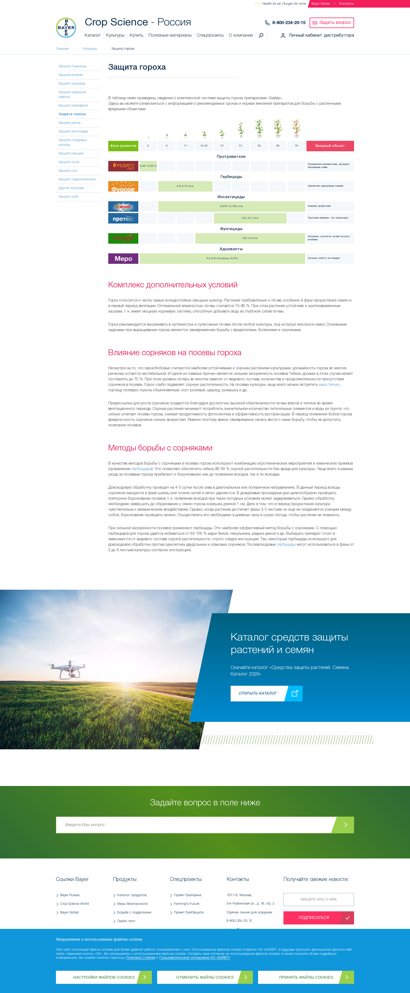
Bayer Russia (69, 895)
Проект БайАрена (187, 895)
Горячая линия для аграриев (252, 918)
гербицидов (141, 469)
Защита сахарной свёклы (72, 94)
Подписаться (313, 918)
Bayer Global (320, 3)
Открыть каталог (257, 693)
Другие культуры (71, 188)
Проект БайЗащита (189, 912)
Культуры (115, 35)
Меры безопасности (132, 903)
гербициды (286, 544)
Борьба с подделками (134, 912)
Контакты (346, 3)
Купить (136, 35)
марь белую (329, 385)
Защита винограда (73, 131)
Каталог (93, 35)
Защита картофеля (73, 105)
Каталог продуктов (132, 895)
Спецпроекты (210, 35)
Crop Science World (74, 903)
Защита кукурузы (72, 83)
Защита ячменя (71, 75)
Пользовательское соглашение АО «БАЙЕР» (194, 957)
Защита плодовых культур (73, 142)
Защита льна (69, 162)
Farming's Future (186, 903)
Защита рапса (70, 122)
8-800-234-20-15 (288, 23)
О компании (241, 35)
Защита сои (68, 170)
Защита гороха (72, 114)
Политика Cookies (140, 957)
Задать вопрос (335, 23)
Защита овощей (71, 153)
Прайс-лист (126, 921)
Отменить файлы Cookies (205, 977)
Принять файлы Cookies (306, 977)
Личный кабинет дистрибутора (321, 35)
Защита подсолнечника (77, 179)
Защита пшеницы (73, 66)
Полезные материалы (170, 35)
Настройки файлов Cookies (104, 977)
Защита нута (68, 196)
